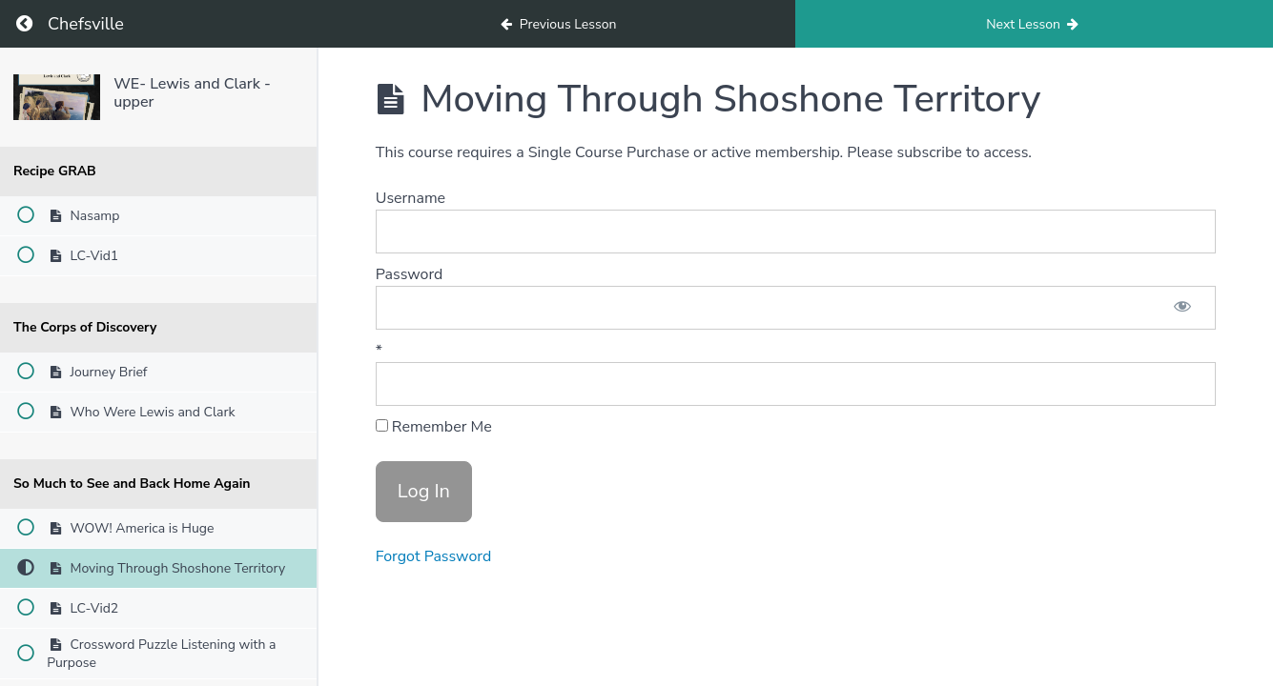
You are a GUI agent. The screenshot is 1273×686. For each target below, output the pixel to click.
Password (409, 274)
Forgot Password (434, 556)
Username (410, 198)
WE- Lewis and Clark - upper (192, 92)
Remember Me (434, 426)
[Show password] (1182, 308)
